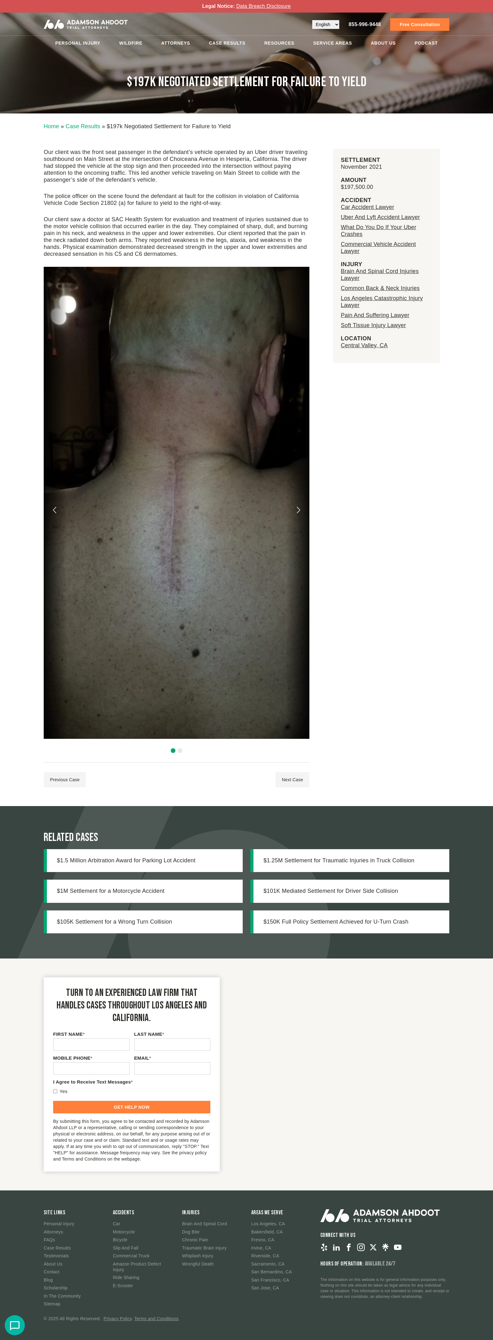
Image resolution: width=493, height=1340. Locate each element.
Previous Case (65, 779)
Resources (279, 42)
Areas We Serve (267, 1212)
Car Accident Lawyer (367, 207)
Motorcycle (124, 1231)
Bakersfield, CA (267, 1231)
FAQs (49, 1239)
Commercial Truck (131, 1255)
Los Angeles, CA (268, 1223)
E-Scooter (123, 1285)
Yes (64, 1091)
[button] (173, 750)
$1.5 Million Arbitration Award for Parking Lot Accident (126, 860)
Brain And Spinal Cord (204, 1223)
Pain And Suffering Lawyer (375, 315)
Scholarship (56, 1287)
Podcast (426, 42)
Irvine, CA (261, 1247)
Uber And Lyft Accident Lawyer (380, 217)
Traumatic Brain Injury (204, 1247)
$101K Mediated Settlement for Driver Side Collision (330, 891)
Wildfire (130, 42)
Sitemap (52, 1303)
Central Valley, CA (364, 345)
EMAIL (142, 1058)
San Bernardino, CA (271, 1271)
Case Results (227, 42)
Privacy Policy (117, 1318)
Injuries (191, 1212)
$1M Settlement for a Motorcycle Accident (110, 891)
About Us (383, 42)
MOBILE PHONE (72, 1058)
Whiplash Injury (197, 1255)
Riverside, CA (265, 1255)
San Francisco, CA (270, 1279)
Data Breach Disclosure (263, 6)
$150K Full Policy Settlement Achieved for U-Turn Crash (335, 922)
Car (116, 1223)
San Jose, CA (265, 1287)
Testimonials (56, 1255)
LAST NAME (149, 1034)
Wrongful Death (198, 1263)
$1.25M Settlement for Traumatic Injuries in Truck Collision (338, 860)
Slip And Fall (125, 1247)
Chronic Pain (195, 1239)
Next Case (292, 779)
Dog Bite (191, 1231)
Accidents (123, 1212)
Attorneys (175, 42)
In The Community (62, 1296)
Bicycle (120, 1239)
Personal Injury (78, 42)
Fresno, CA (262, 1239)
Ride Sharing (126, 1277)
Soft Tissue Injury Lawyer (373, 325)
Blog (48, 1279)
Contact (51, 1271)
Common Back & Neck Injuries (380, 288)
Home (51, 126)
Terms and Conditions (156, 1318)
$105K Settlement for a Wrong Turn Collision (114, 922)
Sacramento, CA (268, 1263)
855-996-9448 (365, 23)
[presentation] (55, 510)
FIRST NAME (69, 1034)
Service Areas (332, 42)
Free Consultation (420, 23)
